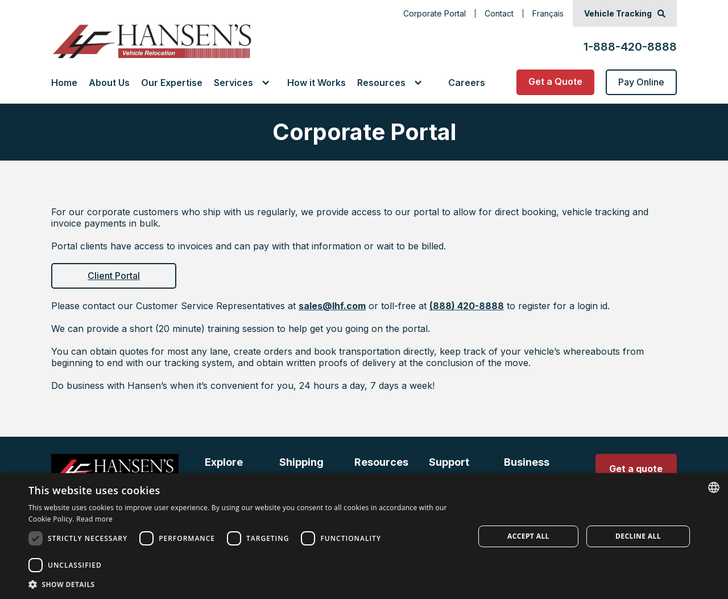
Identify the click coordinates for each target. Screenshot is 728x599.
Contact (499, 13)
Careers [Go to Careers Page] (466, 82)
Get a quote (636, 468)
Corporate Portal (434, 13)
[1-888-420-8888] (630, 41)
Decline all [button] (638, 536)
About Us (109, 82)
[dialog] (364, 536)
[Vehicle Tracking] (625, 13)
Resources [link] (381, 82)
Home (64, 82)
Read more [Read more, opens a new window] (94, 519)
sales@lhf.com (332, 305)
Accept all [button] (528, 536)
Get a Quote (555, 81)
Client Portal (114, 275)
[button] (245, 82)
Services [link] (233, 82)
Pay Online (641, 82)
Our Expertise (171, 82)
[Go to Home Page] (151, 41)
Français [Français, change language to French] (548, 13)
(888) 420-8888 (466, 305)
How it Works (316, 82)
